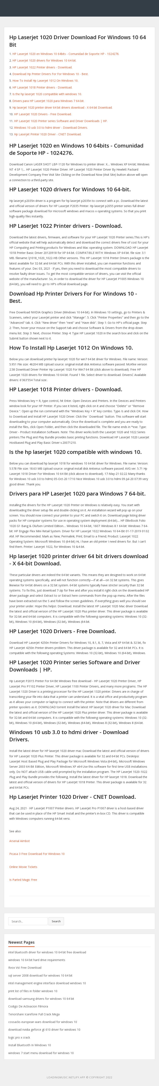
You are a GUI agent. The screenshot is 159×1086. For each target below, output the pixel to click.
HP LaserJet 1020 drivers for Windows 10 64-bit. (44, 60)
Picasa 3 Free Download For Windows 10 (37, 854)
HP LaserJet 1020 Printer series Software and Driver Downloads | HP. (60, 121)
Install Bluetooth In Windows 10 (29, 1045)
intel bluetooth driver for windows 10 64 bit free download (47, 952)
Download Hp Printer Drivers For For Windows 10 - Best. (50, 74)
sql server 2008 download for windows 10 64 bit (40, 975)
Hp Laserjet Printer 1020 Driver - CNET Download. (47, 134)
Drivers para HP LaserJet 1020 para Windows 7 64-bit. (48, 101)
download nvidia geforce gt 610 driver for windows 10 (44, 1029)
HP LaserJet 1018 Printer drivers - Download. (42, 87)
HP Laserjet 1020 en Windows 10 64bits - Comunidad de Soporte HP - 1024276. (65, 54)
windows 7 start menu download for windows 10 (41, 1053)
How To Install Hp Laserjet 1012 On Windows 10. (45, 80)
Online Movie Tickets (23, 867)
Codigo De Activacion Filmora (28, 1006)
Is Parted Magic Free (23, 880)
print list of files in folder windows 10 (32, 991)
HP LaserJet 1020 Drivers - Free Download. (43, 114)
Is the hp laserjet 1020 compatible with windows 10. (47, 94)
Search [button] (56, 921)
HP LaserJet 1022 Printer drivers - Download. (42, 67)
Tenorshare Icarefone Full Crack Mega (34, 1014)
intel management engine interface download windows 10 (47, 983)
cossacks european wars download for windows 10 (42, 1022)
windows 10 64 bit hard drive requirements (36, 960)
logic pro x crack (19, 1037)
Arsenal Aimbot (19, 841)
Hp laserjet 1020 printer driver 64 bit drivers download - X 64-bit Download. (62, 107)
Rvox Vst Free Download (24, 968)
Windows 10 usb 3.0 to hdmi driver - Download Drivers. (51, 128)
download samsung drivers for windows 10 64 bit (41, 999)
